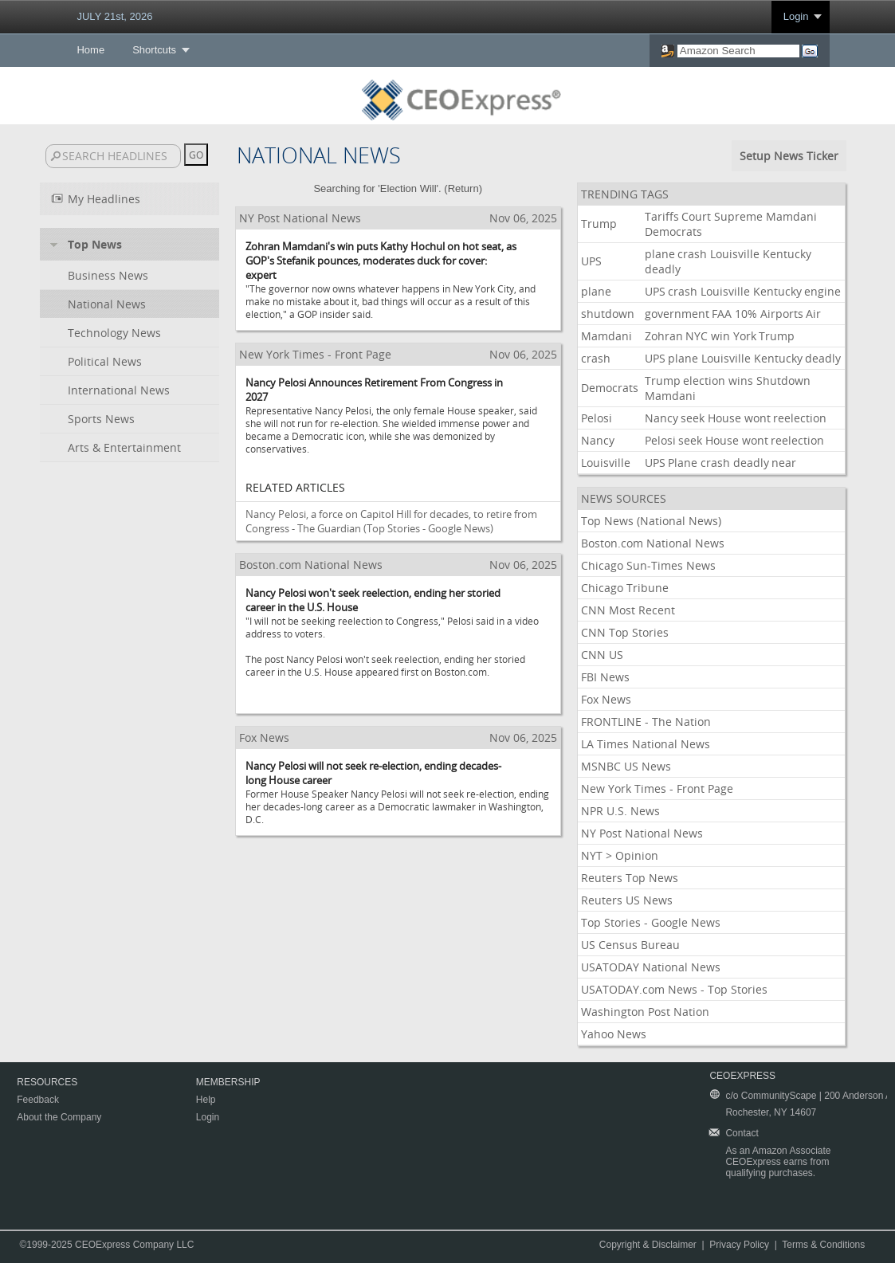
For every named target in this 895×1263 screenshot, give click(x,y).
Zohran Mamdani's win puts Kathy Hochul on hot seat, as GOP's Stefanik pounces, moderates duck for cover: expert (380, 260)
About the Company (59, 1117)
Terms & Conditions (823, 1244)
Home (90, 50)
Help (206, 1099)
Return (463, 188)
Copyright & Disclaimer (648, 1244)
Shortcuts (154, 50)
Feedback (38, 1099)
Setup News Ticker (789, 155)
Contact (741, 1133)
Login (796, 16)
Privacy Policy (739, 1244)
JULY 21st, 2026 (114, 16)
